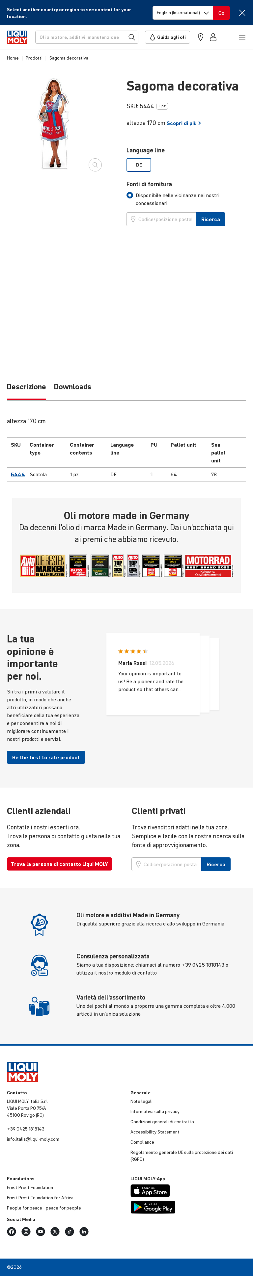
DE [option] (139, 165)
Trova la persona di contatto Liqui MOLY (59, 864)
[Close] (242, 12)
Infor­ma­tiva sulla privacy (155, 1111)
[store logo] (17, 37)
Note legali (141, 1101)
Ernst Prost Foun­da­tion (30, 1187)
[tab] (186, 199)
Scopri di (184, 123)
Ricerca (210, 219)
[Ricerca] (86, 37)
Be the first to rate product (46, 757)
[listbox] (186, 165)
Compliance (142, 1142)
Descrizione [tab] (26, 386)
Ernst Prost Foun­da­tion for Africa (40, 1197)
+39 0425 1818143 (25, 1129)
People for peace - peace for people (44, 1208)
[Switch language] (183, 13)
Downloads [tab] (72, 386)
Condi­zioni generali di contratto (162, 1121)
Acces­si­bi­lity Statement (155, 1132)
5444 (18, 474)
